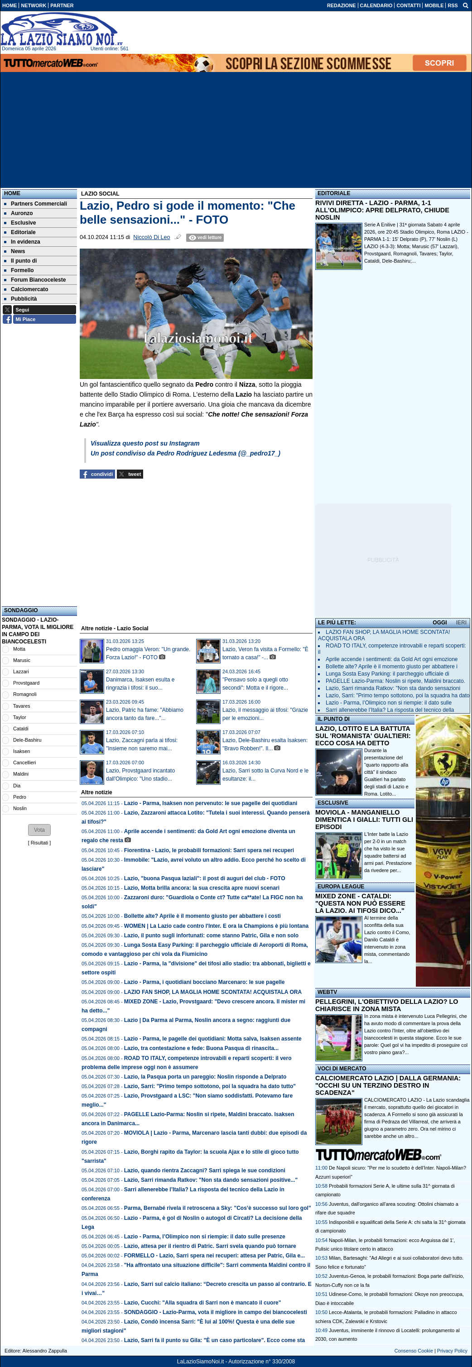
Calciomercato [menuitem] (26, 289)
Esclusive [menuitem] (20, 223)
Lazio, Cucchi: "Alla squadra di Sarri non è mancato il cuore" (202, 1303)
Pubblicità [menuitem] (20, 299)
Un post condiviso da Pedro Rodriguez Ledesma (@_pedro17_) (185, 453)
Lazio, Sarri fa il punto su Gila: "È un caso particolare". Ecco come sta (214, 1340)
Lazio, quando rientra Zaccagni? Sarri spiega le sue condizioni (204, 1170)
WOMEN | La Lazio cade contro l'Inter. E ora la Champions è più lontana (216, 926)
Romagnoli (25, 694)
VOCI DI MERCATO (342, 1068)
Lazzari (21, 671)
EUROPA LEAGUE (341, 886)
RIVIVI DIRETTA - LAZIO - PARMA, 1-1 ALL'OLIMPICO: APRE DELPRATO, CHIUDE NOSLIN (382, 210)
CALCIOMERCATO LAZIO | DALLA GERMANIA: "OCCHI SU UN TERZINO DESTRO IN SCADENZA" (388, 1085)
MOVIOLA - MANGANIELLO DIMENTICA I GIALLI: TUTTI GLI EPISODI (364, 819)
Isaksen (21, 751)
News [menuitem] (14, 251)
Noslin (20, 808)
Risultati (39, 842)
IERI (461, 622)
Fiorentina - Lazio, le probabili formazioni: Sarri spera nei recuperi (209, 850)
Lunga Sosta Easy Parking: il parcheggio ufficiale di (387, 674)
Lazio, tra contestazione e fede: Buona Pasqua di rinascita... (201, 1048)
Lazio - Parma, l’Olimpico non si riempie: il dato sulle (389, 703)
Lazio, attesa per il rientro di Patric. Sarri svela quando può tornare (210, 1246)
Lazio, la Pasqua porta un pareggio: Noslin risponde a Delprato (205, 1077)
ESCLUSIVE (333, 803)
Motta (19, 649)
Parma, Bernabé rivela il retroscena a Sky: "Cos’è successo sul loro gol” (217, 1208)
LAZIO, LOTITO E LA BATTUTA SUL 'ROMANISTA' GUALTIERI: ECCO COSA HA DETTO (363, 736)
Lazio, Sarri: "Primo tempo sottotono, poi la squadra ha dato (398, 695)
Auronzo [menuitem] (18, 213)
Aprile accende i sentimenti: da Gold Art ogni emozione (392, 659)
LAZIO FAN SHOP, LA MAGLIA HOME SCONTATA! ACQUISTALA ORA (213, 992)
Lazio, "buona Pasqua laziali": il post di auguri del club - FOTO (204, 878)
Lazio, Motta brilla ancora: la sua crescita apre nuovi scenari (201, 888)
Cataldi (21, 728)
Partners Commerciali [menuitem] (35, 204)
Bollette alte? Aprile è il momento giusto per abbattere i (392, 666)
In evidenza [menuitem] (22, 242)
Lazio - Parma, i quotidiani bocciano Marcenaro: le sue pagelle (204, 982)
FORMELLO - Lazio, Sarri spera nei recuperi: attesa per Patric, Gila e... (214, 1255)
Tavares (21, 706)
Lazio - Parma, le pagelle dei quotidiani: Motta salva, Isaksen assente (213, 1039)
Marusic (21, 660)
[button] (39, 830)
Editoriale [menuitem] (20, 232)
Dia (16, 785)
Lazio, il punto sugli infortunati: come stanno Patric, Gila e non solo (211, 935)
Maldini (21, 774)
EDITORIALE (334, 193)
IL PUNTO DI (334, 719)
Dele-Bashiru (27, 740)
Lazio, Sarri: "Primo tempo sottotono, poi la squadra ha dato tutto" (210, 1086)
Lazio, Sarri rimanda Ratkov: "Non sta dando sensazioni (393, 688)
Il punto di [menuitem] (20, 261)
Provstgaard (26, 683)
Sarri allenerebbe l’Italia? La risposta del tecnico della (390, 710)
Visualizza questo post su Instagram (145, 443)
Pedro (19, 797)
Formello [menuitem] (19, 270)
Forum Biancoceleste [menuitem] (35, 280)
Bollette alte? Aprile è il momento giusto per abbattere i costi (202, 916)
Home (12, 193)
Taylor (19, 717)
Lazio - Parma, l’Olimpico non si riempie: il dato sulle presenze (204, 1236)
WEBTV (327, 992)
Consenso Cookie (414, 1350)
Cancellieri (24, 762)
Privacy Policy (452, 1350)
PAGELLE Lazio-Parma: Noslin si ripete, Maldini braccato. (395, 681)
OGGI (440, 622)
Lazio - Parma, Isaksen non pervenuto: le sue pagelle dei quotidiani (211, 803)
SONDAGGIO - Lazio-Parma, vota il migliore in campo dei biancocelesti (215, 1312)
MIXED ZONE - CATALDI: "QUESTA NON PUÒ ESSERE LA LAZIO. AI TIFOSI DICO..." (360, 903)
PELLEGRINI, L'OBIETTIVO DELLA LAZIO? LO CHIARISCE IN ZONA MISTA (386, 1005)
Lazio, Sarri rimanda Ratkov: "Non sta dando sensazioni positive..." (211, 1180)
